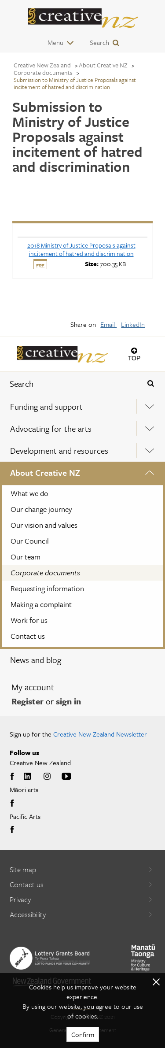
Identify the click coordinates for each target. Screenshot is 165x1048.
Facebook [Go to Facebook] (13, 776)
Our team (25, 556)
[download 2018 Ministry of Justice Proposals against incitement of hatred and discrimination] (81, 249)
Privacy (81, 899)
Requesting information (47, 588)
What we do (29, 493)
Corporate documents (45, 572)
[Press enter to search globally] (150, 384)
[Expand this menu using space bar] (149, 406)
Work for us (29, 620)
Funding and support (46, 406)
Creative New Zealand (42, 65)
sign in (68, 701)
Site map (81, 869)
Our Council (30, 540)
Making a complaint (41, 604)
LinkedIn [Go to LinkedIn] (27, 776)
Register (27, 701)
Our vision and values (44, 524)
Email (108, 324)
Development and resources (59, 450)
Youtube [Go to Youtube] (66, 776)
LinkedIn (133, 324)
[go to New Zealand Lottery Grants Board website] (50, 958)
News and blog (35, 660)
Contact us (28, 635)
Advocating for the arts (51, 428)
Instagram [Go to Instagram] (47, 776)
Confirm (82, 1034)
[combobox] (69, 384)
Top (134, 358)
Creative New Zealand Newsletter (100, 734)
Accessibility (81, 914)
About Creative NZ (45, 472)
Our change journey (41, 509)
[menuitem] (82, 407)
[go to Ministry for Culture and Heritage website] (143, 957)
